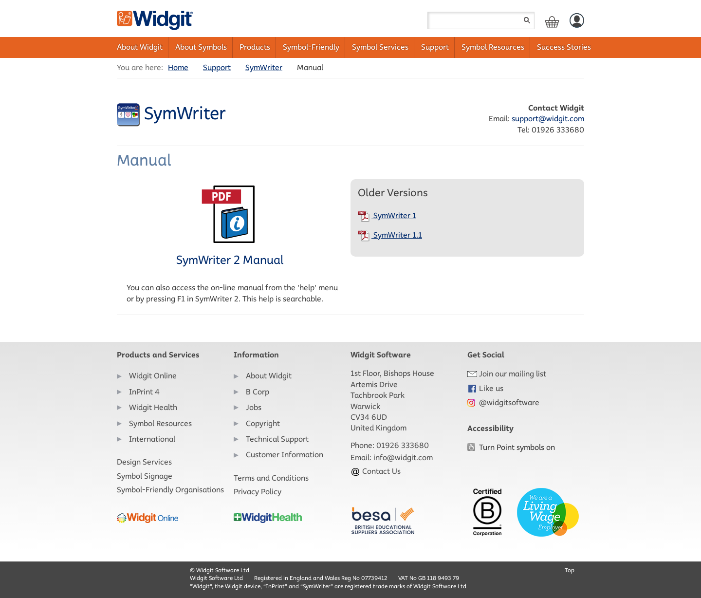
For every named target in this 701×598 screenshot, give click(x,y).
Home (178, 67)
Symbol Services (380, 47)
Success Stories (564, 47)
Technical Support (277, 439)
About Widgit (140, 47)
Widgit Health (153, 407)
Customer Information (284, 454)
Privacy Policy (257, 491)
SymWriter (263, 67)
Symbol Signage (144, 476)
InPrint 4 (144, 391)
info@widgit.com (403, 457)
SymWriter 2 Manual (229, 226)
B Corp (257, 391)
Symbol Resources (492, 47)
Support (435, 47)
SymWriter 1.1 (390, 235)
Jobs (253, 407)
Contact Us (375, 471)
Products (255, 47)
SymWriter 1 (387, 215)
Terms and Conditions (271, 478)
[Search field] (481, 20)
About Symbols (201, 47)
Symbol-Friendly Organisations (170, 489)
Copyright (263, 423)
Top (569, 570)
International (152, 439)
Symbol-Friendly (311, 47)
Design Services (144, 462)
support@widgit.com (548, 118)
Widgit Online (153, 375)
